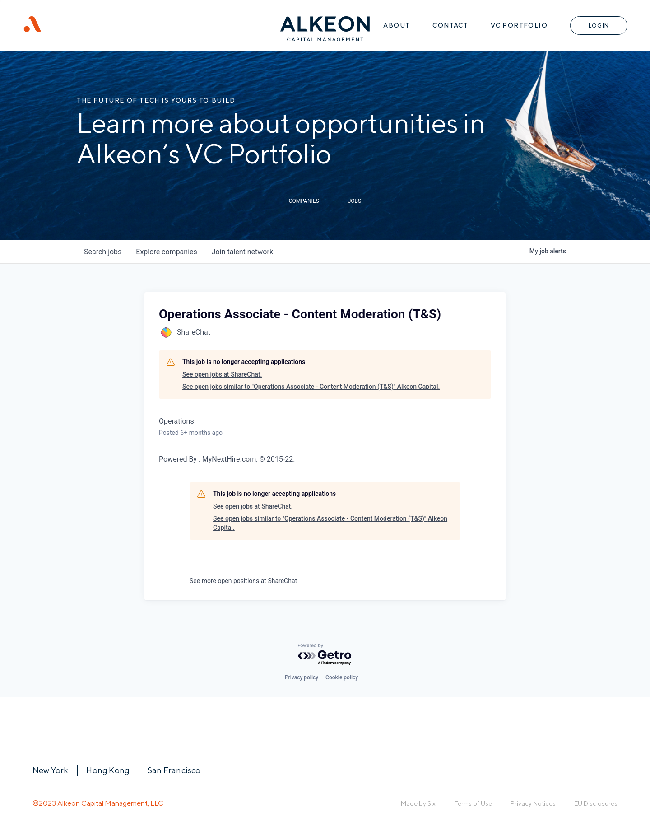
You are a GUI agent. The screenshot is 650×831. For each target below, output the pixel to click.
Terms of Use (473, 803)
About (396, 25)
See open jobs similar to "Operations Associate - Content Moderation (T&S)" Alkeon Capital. (311, 386)
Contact (450, 25)
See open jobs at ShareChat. (222, 374)
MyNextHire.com (229, 459)
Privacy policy (301, 677)
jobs (102, 251)
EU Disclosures (596, 803)
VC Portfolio (519, 25)
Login (599, 25)
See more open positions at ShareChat (243, 580)
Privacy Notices (533, 803)
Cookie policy (341, 677)
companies (166, 251)
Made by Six (418, 803)
